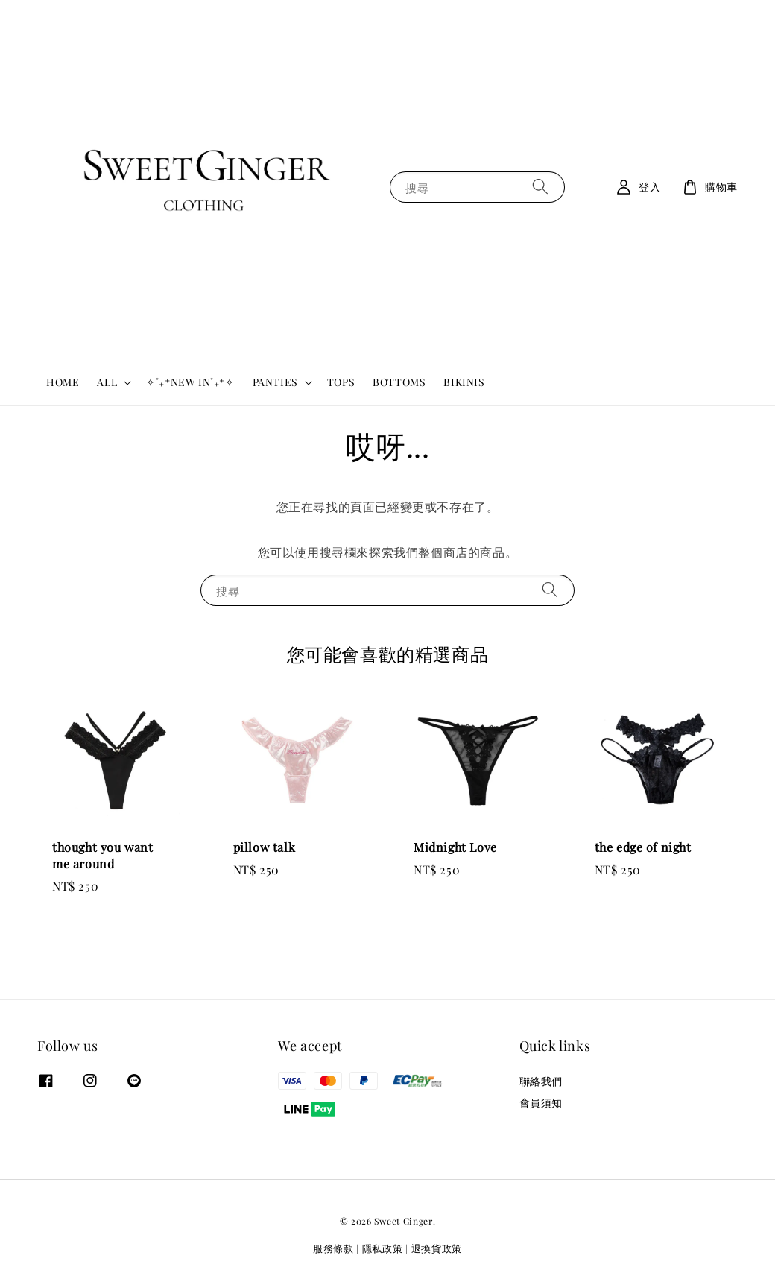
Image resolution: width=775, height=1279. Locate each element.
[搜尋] (540, 186)
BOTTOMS (399, 382)
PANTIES (275, 382)
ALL (107, 382)
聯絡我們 (541, 1081)
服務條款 (333, 1248)
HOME (62, 382)
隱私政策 (382, 1248)
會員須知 (541, 1103)
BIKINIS (463, 382)
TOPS (341, 382)
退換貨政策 (437, 1248)
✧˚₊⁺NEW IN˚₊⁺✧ (190, 382)
